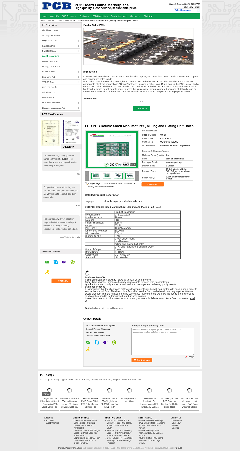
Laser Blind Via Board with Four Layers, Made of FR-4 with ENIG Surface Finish (149, 404)
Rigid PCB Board (49, 51)
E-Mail (175, 425)
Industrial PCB (48, 97)
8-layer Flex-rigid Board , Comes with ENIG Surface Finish (151, 433)
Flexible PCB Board (50, 30)
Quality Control (52, 423)
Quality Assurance (119, 16)
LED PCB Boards (49, 87)
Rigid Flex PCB (48, 46)
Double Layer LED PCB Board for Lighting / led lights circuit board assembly (169, 404)
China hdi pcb (78, 448)
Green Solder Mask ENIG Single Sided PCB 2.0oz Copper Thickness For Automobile (89, 404)
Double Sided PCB (64, 21)
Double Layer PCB (50, 61)
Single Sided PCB (49, 41)
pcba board (95, 308)
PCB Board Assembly (51, 103)
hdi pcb (105, 308)
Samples (51, 21)
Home (44, 16)
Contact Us (135, 16)
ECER (179, 448)
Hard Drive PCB (49, 77)
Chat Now (188, 7)
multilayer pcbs (116, 308)
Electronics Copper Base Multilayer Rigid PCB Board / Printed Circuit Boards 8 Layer (119, 424)
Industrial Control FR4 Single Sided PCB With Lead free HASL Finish (87, 433)
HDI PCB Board (48, 72)
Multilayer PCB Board (51, 35)
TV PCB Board (48, 82)
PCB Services (69, 16)
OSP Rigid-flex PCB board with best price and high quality (151, 440)
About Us (54, 16)
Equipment (84, 16)
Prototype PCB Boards (51, 66)
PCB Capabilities (100, 16)
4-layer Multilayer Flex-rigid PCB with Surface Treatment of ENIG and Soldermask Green (151, 424)
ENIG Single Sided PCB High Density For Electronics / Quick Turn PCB (87, 440)
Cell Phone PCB (48, 92)
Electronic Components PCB (53, 108)
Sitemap (175, 428)
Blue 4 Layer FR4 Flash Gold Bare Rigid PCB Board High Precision (119, 440)
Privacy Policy (64, 448)
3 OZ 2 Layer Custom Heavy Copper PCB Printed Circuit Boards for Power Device (119, 433)
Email (197, 7)
